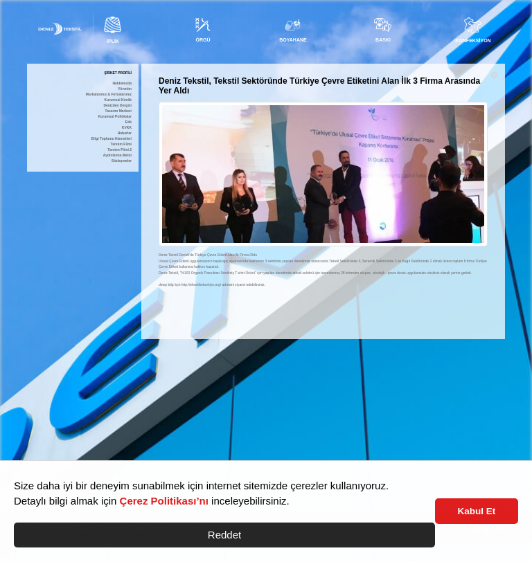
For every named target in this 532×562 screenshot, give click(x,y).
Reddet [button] (224, 535)
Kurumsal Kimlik (118, 100)
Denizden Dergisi (117, 105)
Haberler (125, 133)
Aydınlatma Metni (117, 155)
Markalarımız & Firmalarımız (109, 94)
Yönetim (125, 89)
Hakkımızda (122, 83)
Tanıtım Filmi (121, 144)
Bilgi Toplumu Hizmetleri (111, 138)
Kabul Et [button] (477, 511)
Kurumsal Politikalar (115, 116)
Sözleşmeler (122, 161)
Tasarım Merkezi (118, 111)
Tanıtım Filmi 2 (119, 150)
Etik (128, 122)
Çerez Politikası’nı (164, 501)
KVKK (127, 127)
